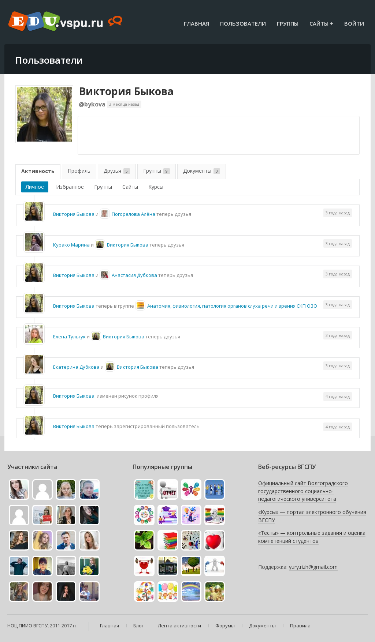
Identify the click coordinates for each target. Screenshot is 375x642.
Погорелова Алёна (133, 214)
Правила (300, 625)
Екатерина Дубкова (76, 367)
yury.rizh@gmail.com (313, 566)
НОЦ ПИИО (19, 625)
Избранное (70, 186)
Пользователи (243, 23)
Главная (196, 23)
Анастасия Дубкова (134, 275)
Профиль (79, 170)
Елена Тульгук (69, 336)
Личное (35, 186)
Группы (287, 23)
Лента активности (179, 625)
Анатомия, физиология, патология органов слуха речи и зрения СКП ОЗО (232, 306)
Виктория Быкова (126, 91)
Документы (201, 170)
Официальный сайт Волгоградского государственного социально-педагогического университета (303, 491)
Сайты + (321, 23)
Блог (138, 625)
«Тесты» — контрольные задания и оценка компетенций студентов (311, 536)
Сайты (130, 186)
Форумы (225, 625)
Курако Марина (71, 244)
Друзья (117, 170)
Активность (38, 171)
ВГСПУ (40, 625)
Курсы (155, 186)
